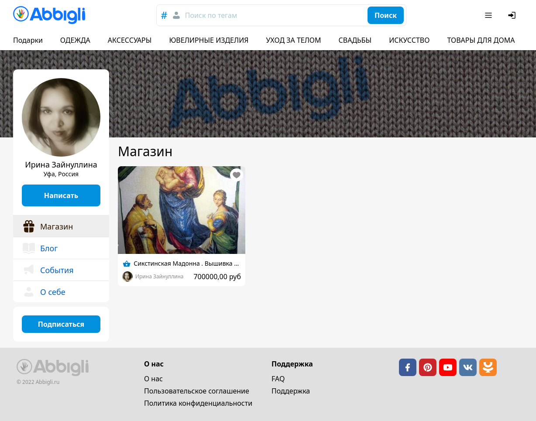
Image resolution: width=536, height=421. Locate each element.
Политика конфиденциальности (198, 403)
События (48, 270)
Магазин (47, 226)
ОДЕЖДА (75, 40)
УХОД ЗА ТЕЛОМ (293, 40)
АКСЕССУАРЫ (130, 40)
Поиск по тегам (211, 15)
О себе (43, 292)
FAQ (278, 378)
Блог (40, 248)
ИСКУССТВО (409, 40)
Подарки (28, 40)
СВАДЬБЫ (355, 40)
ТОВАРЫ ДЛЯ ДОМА (481, 40)
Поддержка (290, 391)
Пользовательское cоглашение (196, 391)
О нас (153, 378)
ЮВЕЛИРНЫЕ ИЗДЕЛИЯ (208, 40)
